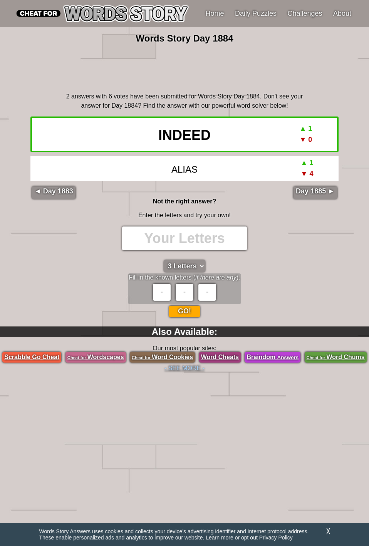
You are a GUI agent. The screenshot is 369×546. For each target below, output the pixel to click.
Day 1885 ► (315, 191)
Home (215, 13)
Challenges (305, 13)
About (342, 13)
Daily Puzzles (256, 13)
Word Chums (336, 357)
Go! (184, 311)
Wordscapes (95, 357)
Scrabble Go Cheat (31, 357)
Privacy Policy (276, 537)
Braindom (273, 357)
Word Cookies (162, 357)
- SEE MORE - (184, 368)
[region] (184, 67)
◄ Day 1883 (53, 191)
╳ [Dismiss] (328, 531)
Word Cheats (220, 357)
